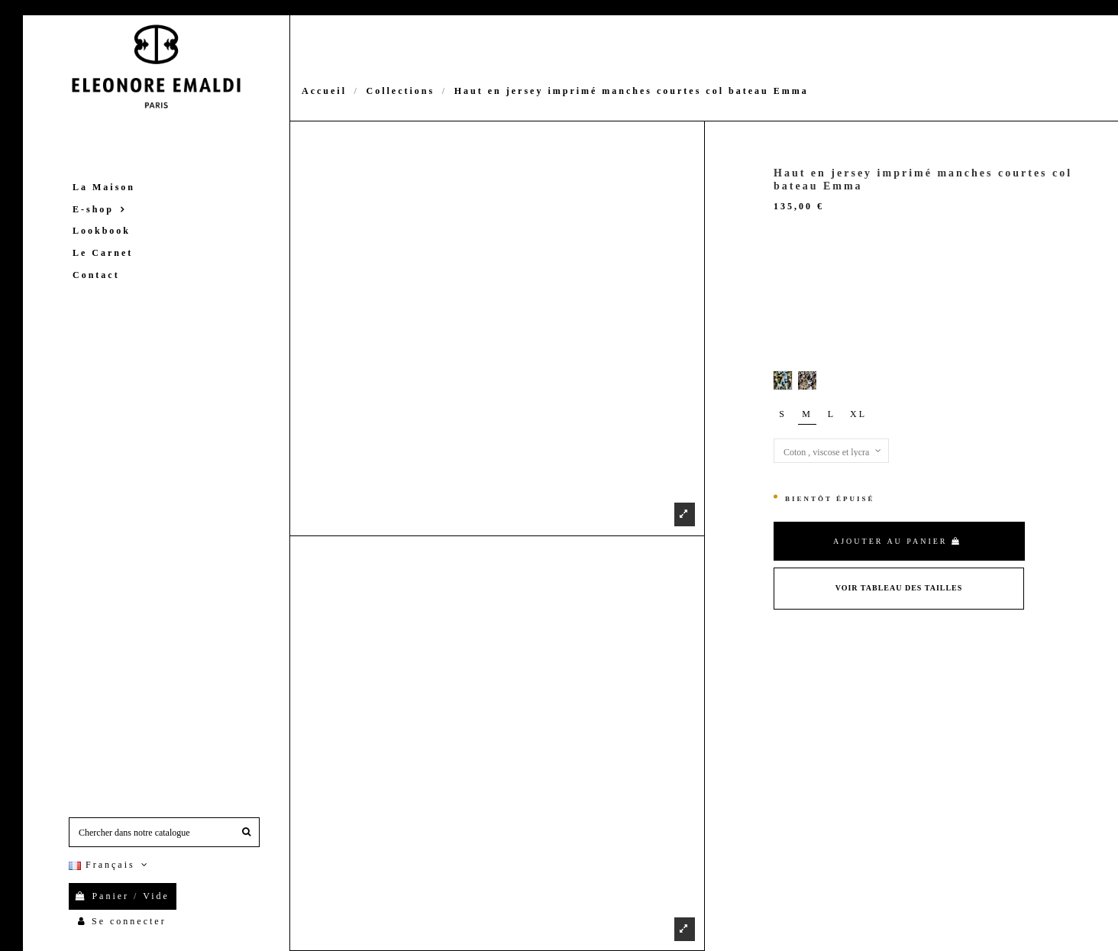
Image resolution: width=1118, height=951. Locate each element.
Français (110, 864)
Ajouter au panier (897, 541)
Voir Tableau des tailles (899, 588)
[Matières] (831, 450)
